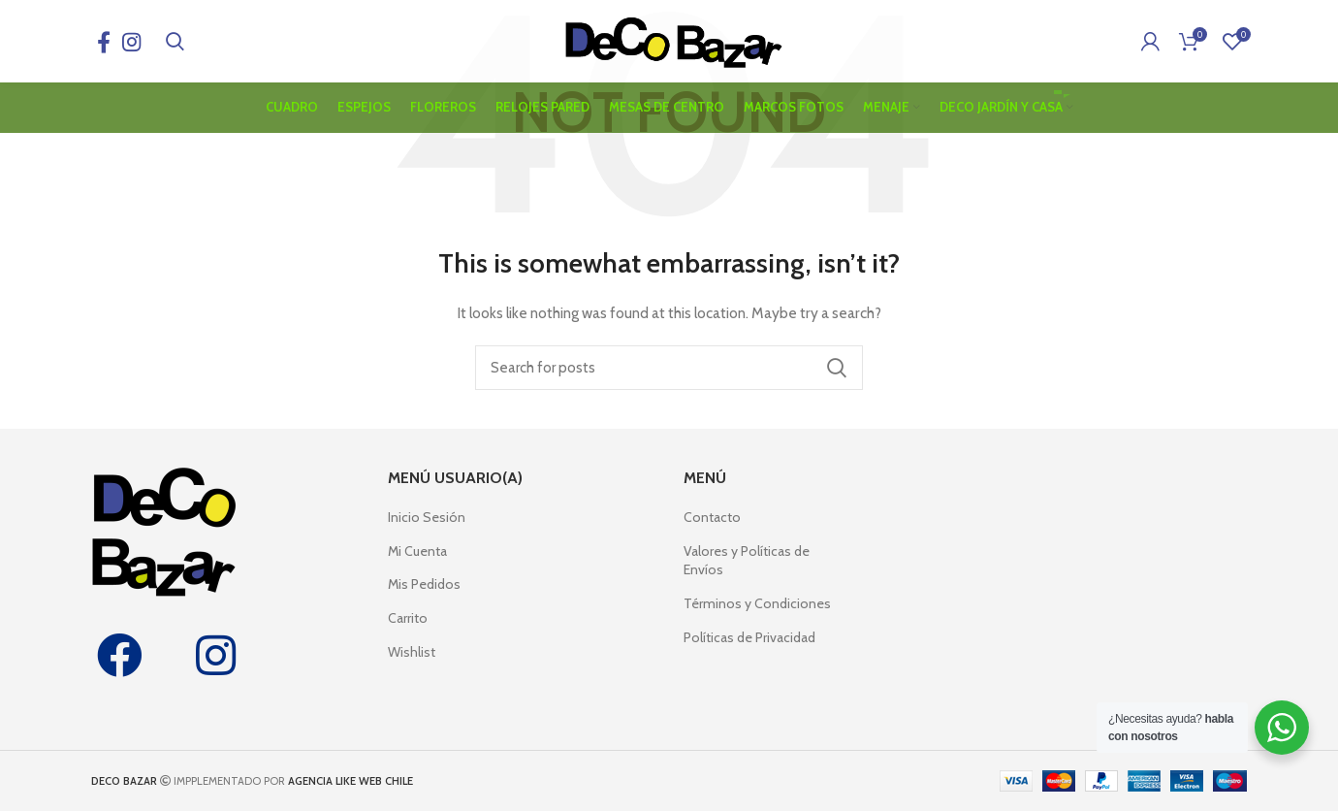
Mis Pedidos (424, 584)
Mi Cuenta (417, 551)
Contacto (712, 517)
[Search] (175, 43)
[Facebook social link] (103, 43)
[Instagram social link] (131, 43)
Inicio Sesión (426, 517)
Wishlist (411, 652)
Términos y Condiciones (757, 603)
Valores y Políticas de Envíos (747, 560)
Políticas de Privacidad (749, 637)
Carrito (408, 618)
